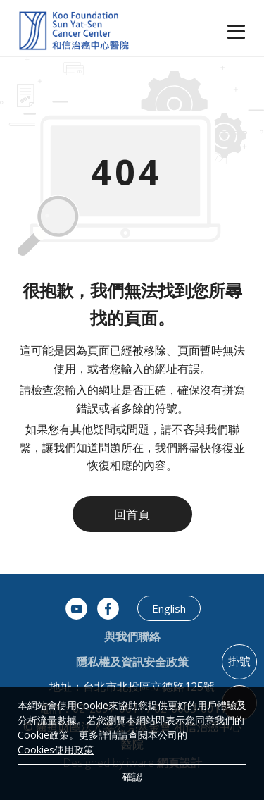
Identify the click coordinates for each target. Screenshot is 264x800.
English (169, 608)
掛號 (239, 661)
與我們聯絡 (132, 636)
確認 (132, 776)
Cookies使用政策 (56, 749)
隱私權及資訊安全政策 (132, 662)
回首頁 (132, 514)
